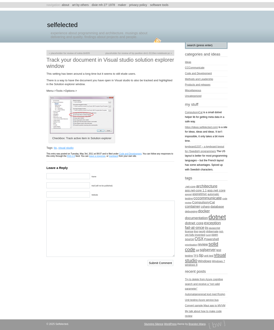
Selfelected (62, 24)
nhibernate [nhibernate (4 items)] (212, 231)
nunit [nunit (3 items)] (208, 235)
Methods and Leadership (199, 79)
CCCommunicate (194, 67)
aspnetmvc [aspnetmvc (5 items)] (199, 194)
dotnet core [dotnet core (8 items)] (194, 223)
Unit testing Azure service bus (202, 300)
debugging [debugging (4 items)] (191, 211)
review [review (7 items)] (203, 244)
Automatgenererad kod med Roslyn (205, 294)
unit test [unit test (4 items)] (208, 255)
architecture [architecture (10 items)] (206, 186)
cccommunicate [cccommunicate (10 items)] (207, 198)
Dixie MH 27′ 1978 (103, 5)
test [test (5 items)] (218, 250)
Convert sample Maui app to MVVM (205, 305)
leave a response (97, 156)
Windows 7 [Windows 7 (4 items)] (218, 261)
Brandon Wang (197, 324)
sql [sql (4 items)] (197, 250)
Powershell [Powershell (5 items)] (211, 239)
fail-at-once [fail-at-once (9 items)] (194, 227)
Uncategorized (193, 95)
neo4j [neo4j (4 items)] (202, 231)
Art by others (80, 5)
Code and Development (130, 154)
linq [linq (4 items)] (196, 231)
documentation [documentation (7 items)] (196, 218)
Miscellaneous (193, 90)
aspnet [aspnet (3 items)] (188, 194)
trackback (113, 156)
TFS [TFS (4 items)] (196, 255)
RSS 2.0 (71, 156)
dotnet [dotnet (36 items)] (217, 216)
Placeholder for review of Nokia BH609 (70, 53)
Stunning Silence (153, 324)
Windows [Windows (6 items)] (204, 261)
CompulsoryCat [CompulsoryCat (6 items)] (203, 202)
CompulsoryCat (194, 112)
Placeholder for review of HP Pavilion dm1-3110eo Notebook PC (137, 53)
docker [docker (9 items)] (204, 211)
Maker (122, 5)
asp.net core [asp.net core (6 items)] (216, 190)
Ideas (188, 62)
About (65, 5)
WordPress (170, 324)
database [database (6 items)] (217, 206)
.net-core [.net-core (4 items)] (190, 186)
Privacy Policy (138, 5)
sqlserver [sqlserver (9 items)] (208, 249)
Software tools (159, 5)
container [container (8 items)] (192, 206)
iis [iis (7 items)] (206, 228)
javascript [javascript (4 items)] (214, 228)
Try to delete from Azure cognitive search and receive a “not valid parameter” (204, 284)
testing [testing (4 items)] (189, 255)
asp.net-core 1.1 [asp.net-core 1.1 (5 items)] (196, 190)
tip (55, 147)
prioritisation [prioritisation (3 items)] (191, 244)
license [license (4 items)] (189, 231)
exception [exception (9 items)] (212, 223)
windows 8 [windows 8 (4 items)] (191, 264)
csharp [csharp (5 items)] (205, 206)
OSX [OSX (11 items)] (199, 238)
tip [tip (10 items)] (201, 255)
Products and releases (197, 84)
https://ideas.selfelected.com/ (201, 127)
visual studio (66, 147)
